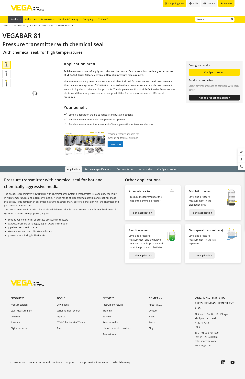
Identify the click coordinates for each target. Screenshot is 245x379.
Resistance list (111, 322)
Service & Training (68, 19)
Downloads (47, 19)
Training (107, 310)
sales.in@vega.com (205, 340)
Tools (61, 298)
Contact (153, 310)
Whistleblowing (121, 362)
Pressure (15, 322)
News (152, 316)
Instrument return (113, 304)
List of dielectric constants (117, 328)
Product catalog (19, 304)
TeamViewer (109, 333)
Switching (16, 316)
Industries (31, 19)
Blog (151, 328)
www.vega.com (203, 344)
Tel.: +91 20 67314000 (207, 332)
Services (108, 298)
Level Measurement (21, 310)
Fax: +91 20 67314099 (206, 336)
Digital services (19, 328)
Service (107, 316)
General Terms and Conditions (45, 362)
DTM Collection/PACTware (71, 322)
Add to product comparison (214, 97)
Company (88, 19)
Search (60, 328)
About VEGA (155, 304)
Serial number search (68, 310)
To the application (142, 212)
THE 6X (103, 19)
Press (152, 322)
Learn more (115, 144)
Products (16, 19)
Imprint (70, 362)
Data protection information (93, 362)
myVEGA (61, 316)
